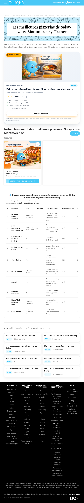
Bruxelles (27, 397)
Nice (42, 441)
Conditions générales (46, 494)
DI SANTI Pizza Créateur (14, 216)
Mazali (14, 282)
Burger (11, 414)
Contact (72, 394)
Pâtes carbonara (11, 411)
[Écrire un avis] (65, 2)
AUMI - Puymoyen (57, 443)
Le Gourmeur (16, 272)
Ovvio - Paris (57, 417)
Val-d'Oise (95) (49, 15)
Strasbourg (27, 409)
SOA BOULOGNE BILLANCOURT (17, 228)
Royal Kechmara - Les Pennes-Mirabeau (57, 396)
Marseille (27, 416)
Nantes (26, 422)
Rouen (26, 428)
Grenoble (27, 425)
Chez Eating (16, 260)
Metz (27, 403)
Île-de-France (38, 15)
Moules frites (11, 427)
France (29, 15)
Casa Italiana (12, 171)
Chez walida (16, 312)
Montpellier (27, 438)
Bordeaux (27, 435)
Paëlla (12, 402)
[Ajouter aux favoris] (38, 144)
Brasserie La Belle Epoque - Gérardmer (57, 409)
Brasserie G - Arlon (57, 420)
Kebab (12, 395)
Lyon (27, 413)
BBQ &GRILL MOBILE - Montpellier (57, 426)
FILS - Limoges (57, 414)
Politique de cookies (31, 494)
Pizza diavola (11, 389)
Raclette (12, 417)
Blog (72, 401)
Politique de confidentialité (13, 494)
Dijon (27, 431)
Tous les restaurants (18, 15)
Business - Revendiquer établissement (72, 411)
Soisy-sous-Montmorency (65, 15)
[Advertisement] (61, 159)
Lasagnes (11, 423)
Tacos (12, 398)
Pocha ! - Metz (57, 391)
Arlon (27, 400)
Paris (27, 391)
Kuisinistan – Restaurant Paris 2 (16, 239)
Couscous (11, 392)
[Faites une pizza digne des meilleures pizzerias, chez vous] (42, 67)
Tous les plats (11, 433)
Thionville (27, 406)
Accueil (6, 15)
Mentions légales (61, 494)
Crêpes (11, 408)
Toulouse (27, 419)
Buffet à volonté (11, 420)
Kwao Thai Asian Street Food (16, 302)
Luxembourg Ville (27, 394)
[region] (42, 261)
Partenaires (72, 397)
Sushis (12, 405)
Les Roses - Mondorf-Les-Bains (57, 438)
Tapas (12, 430)
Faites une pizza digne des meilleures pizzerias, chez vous (39, 89)
